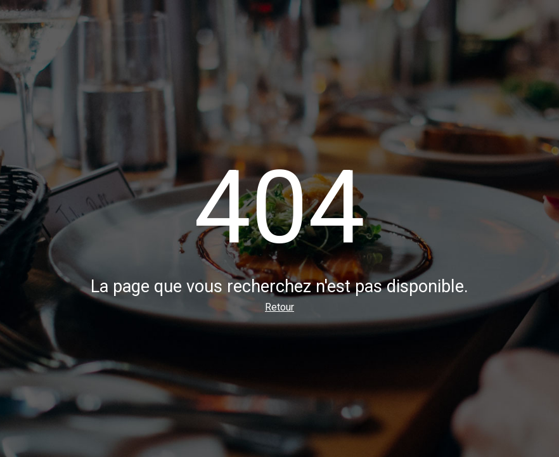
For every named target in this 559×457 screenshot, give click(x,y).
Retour (279, 307)
